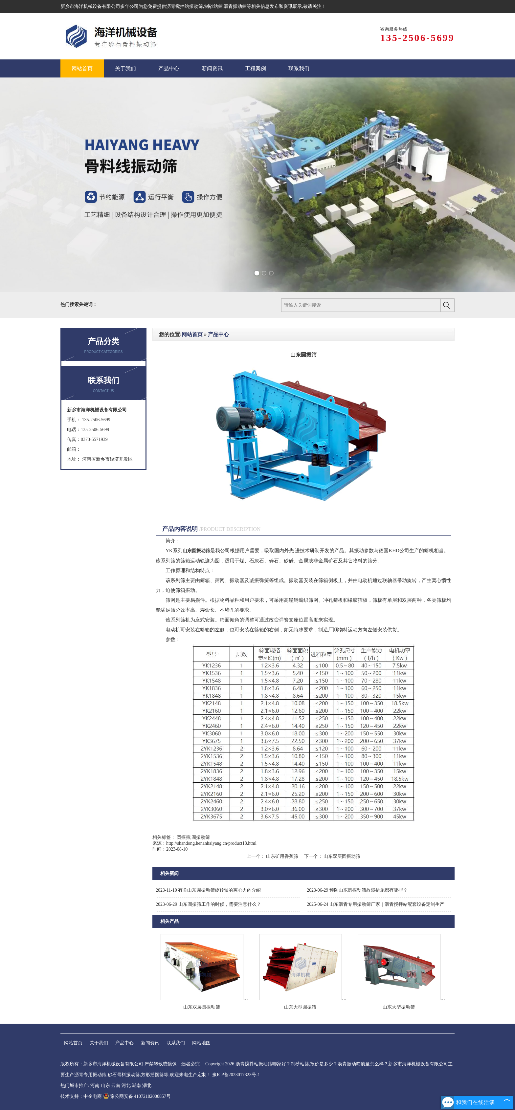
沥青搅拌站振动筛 (184, 6)
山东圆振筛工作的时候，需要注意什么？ (208, 904)
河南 (95, 1085)
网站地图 (201, 1042)
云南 (115, 1085)
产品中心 (218, 334)
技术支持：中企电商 (81, 1096)
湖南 (136, 1085)
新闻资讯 (150, 1042)
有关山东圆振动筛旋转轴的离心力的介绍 (208, 890)
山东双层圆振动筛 (342, 856)
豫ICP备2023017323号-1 (236, 1074)
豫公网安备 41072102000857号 (137, 1096)
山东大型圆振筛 (300, 1007)
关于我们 (99, 1042)
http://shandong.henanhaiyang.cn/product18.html (211, 843)
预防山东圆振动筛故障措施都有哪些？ (357, 890)
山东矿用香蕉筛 (282, 856)
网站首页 (192, 334)
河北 (126, 1085)
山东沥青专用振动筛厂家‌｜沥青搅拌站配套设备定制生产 (375, 904)
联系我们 (176, 1042)
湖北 (146, 1085)
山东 (105, 1085)
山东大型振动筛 (399, 1007)
